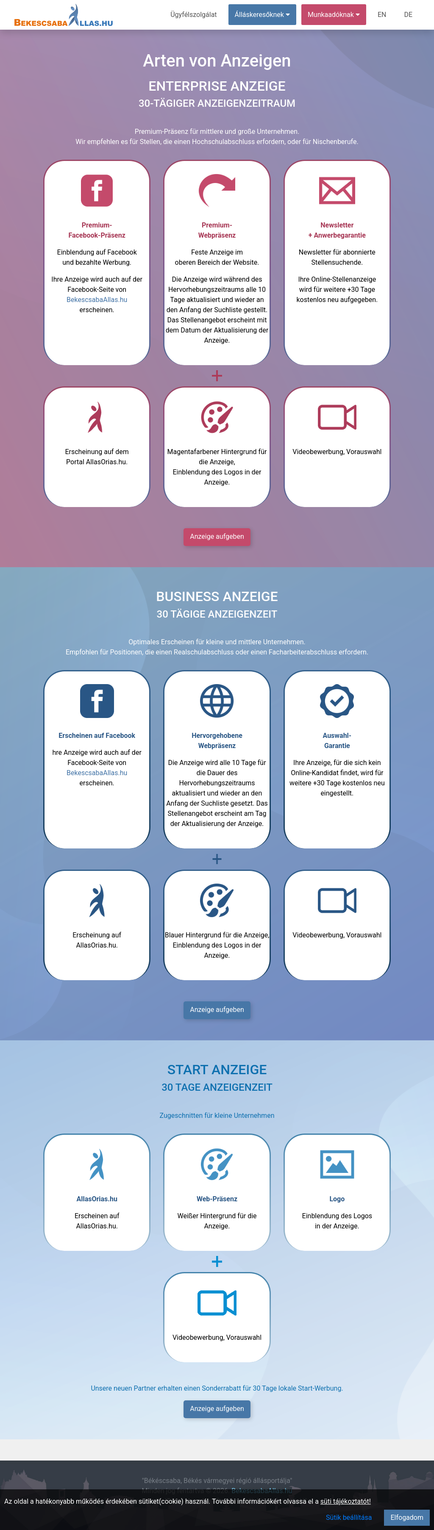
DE (408, 15)
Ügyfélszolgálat (193, 15)
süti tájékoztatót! (345, 1501)
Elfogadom (406, 1517)
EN (382, 15)
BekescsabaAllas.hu (97, 300)
